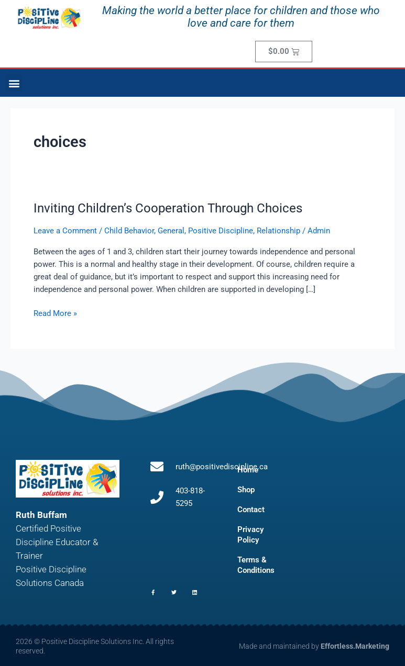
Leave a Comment (65, 230)
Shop (246, 489)
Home (247, 470)
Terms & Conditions (256, 565)
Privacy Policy (250, 535)
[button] (14, 83)
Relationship (278, 230)
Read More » (55, 312)
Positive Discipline (220, 230)
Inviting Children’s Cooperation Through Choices (168, 208)
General (171, 230)
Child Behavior (129, 230)
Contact (251, 509)
